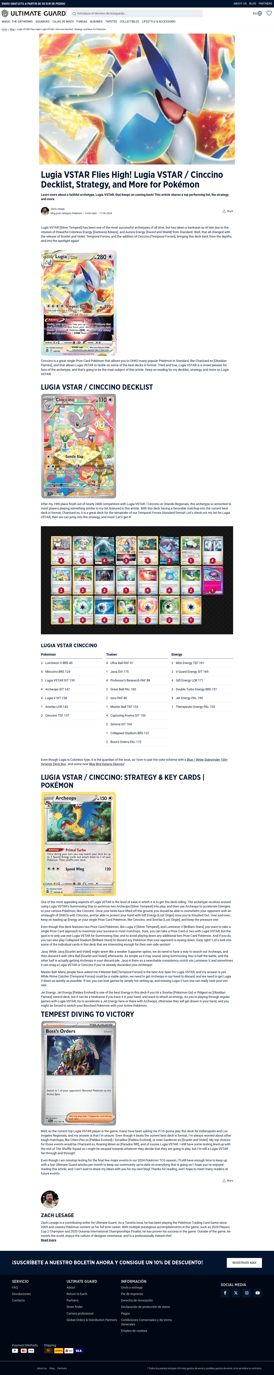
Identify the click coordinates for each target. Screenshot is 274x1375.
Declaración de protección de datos (145, 1307)
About (71, 1287)
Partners (265, 3)
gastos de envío (195, 1368)
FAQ (15, 1287)
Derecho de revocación (137, 1300)
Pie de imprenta (132, 1294)
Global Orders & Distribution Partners (92, 1320)
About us (240, 3)
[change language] (257, 13)
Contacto (18, 1300)
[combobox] (137, 13)
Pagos (125, 1313)
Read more (48, 1240)
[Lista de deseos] (269, 13)
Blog (252, 3)
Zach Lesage (57, 208)
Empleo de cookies (134, 1331)
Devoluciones (21, 1294)
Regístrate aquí (244, 1262)
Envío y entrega (131, 1287)
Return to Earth (77, 1294)
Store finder (75, 1307)
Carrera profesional (80, 1313)
